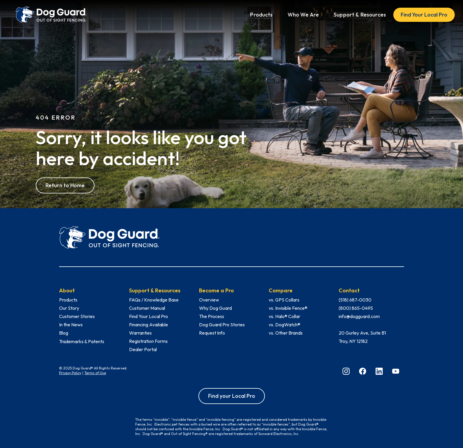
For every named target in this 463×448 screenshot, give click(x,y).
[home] (51, 14)
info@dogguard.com (359, 316)
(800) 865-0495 (356, 308)
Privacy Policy (70, 373)
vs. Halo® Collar (284, 316)
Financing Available (148, 325)
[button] (261, 14)
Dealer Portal (143, 349)
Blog (63, 333)
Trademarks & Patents (81, 341)
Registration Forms (148, 341)
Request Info (212, 333)
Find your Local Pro (231, 395)
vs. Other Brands (286, 333)
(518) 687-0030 (355, 300)
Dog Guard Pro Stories (222, 325)
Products (68, 300)
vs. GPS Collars (284, 300)
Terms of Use (95, 373)
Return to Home (65, 185)
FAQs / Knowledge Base (154, 300)
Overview (209, 300)
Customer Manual (147, 308)
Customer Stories (77, 316)
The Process (211, 316)
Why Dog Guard (215, 308)
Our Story (69, 308)
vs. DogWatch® (284, 325)
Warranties (140, 333)
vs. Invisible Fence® (288, 308)
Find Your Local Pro (424, 14)
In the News (71, 325)
